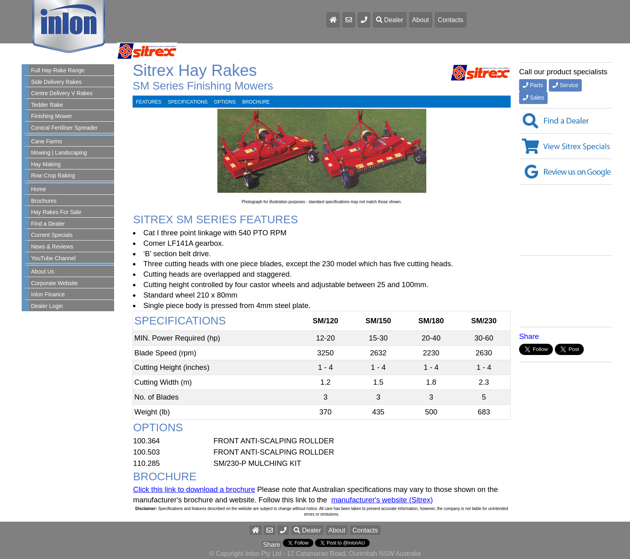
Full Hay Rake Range (57, 70)
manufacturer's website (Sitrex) (382, 500)
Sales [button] (533, 97)
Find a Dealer (48, 223)
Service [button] (565, 85)
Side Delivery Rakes (56, 82)
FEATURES (148, 102)
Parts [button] (533, 85)
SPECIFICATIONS (187, 102)
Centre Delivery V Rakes (61, 93)
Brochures (44, 201)
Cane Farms (46, 141)
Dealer (389, 19)
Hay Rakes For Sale (56, 212)
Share (529, 336)
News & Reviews (52, 246)
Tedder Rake (47, 105)
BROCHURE (256, 102)
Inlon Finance (48, 294)
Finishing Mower (51, 116)
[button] (283, 530)
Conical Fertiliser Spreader (64, 127)
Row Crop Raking (53, 175)
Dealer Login (47, 306)
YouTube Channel (53, 258)
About (420, 19)
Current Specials (52, 235)
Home (38, 189)
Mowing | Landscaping (59, 152)
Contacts (451, 19)
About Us (42, 271)
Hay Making (46, 164)
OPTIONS (225, 102)
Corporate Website (54, 283)
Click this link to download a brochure (194, 489)
